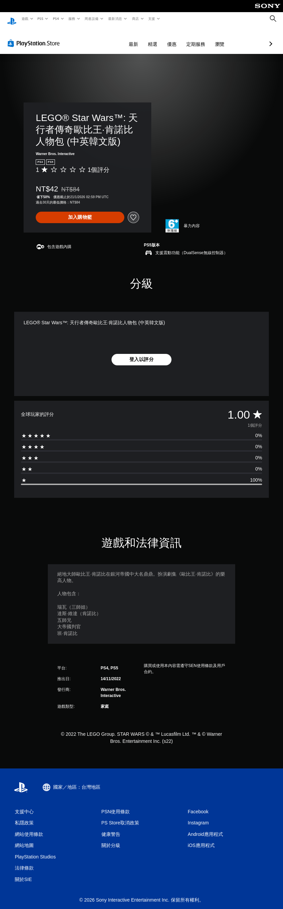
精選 (117, 38)
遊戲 (24, 18)
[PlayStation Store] (35, 36)
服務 (71, 18)
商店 (135, 18)
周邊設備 (91, 18)
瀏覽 (184, 38)
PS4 (56, 18)
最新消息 (115, 18)
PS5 (40, 18)
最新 (97, 38)
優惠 (136, 38)
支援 (151, 18)
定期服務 (160, 38)
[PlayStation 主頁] (12, 19)
